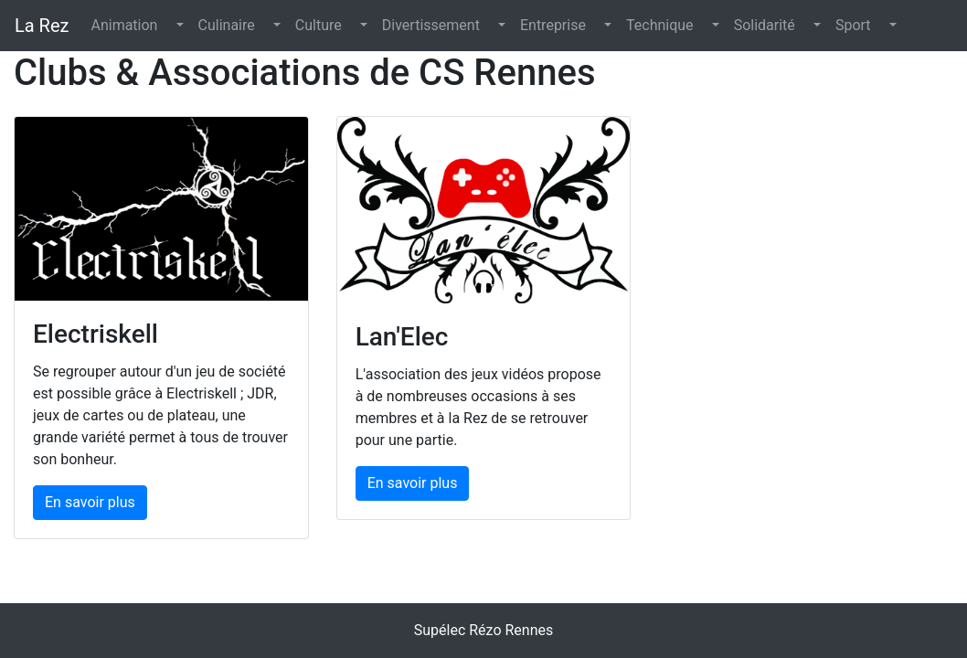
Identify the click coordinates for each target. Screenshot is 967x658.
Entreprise (553, 25)
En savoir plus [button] (90, 502)
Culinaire (226, 25)
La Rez (42, 26)
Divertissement (431, 25)
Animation (123, 25)
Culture (318, 25)
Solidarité (764, 25)
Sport (853, 25)
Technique (660, 25)
